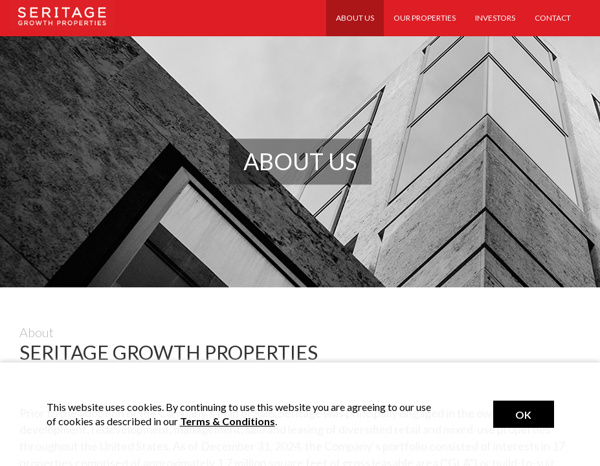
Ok (523, 414)
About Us (355, 18)
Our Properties (425, 18)
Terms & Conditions (227, 421)
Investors (495, 18)
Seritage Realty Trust (62, 15)
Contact (553, 18)
